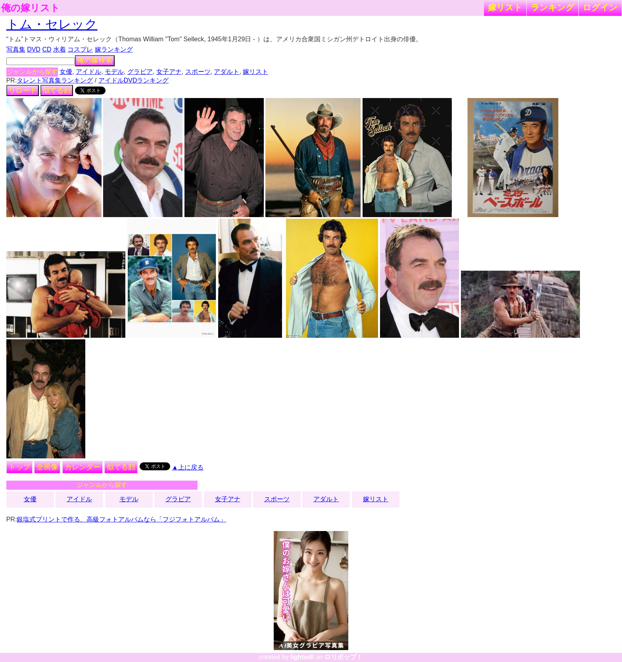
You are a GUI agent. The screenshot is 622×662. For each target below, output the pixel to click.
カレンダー (82, 467)
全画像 (47, 467)
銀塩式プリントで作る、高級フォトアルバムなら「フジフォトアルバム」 (121, 519)
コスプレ (80, 49)
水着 (59, 49)
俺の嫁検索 (95, 61)
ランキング (552, 7)
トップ (19, 467)
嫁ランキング (114, 49)
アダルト (226, 71)
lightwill (302, 657)
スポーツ (198, 71)
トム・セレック (52, 24)
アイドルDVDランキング (133, 80)
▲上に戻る (187, 467)
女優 (66, 71)
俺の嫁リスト (30, 8)
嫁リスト (505, 7)
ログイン (600, 7)
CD (46, 49)
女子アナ (169, 71)
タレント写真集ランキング (55, 80)
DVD (33, 49)
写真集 (15, 49)
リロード (22, 90)
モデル (114, 71)
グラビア (140, 71)
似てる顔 (56, 90)
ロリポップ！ (343, 657)
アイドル (88, 71)
